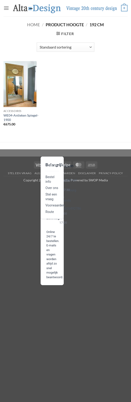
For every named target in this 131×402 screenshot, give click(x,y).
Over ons (51, 188)
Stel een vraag (20, 173)
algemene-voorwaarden (55, 173)
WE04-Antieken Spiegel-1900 (20, 117)
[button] (6, 8)
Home (33, 24)
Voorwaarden (55, 205)
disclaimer (87, 173)
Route (49, 212)
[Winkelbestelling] (65, 47)
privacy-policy (111, 173)
